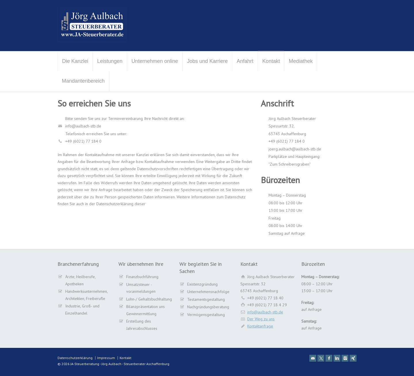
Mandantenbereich (83, 81)
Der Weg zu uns (261, 318)
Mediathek (301, 61)
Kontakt (271, 61)
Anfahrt (245, 61)
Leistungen (109, 61)
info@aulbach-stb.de (265, 312)
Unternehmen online (154, 61)
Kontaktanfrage (260, 326)
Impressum (106, 358)
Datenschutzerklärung (75, 358)
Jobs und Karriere (207, 61)
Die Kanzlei (75, 61)
